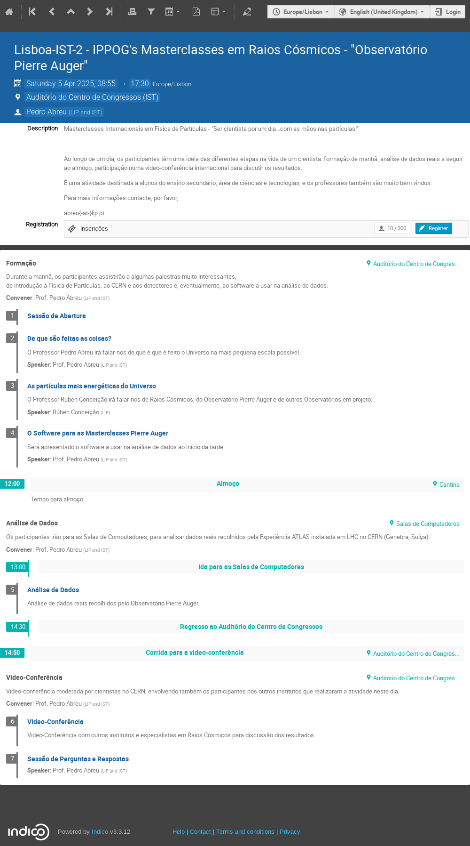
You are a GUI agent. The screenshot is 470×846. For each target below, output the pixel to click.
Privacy (290, 832)
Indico (100, 832)
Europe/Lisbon (302, 12)
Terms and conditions (245, 832)
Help (178, 832)
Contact (200, 832)
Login (453, 12)
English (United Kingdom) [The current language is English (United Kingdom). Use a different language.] (384, 12)
